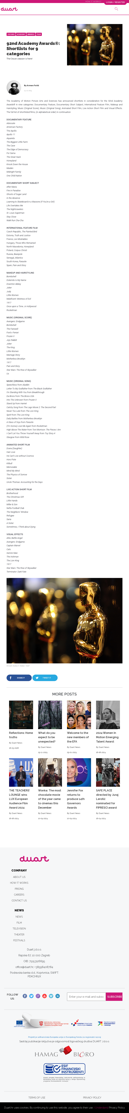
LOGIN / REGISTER (115, 2)
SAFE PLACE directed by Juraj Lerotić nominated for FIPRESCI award (108, 789)
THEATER (19, 934)
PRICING (19, 889)
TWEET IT (46, 678)
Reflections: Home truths (21, 725)
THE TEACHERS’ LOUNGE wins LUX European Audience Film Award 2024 (21, 789)
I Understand (101, 1107)
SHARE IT (21, 678)
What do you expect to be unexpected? (50, 727)
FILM (19, 922)
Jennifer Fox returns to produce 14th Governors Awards (79, 789)
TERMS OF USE (36, 1097)
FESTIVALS (19, 940)
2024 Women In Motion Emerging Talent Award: (108, 727)
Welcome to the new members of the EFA (79, 727)
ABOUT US (19, 877)
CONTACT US (19, 900)
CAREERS (19, 894)
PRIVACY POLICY (92, 1097)
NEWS (19, 916)
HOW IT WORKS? (93, 1)
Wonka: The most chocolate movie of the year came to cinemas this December (50, 789)
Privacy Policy (117, 1107)
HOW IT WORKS (19, 883)
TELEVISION (19, 928)
